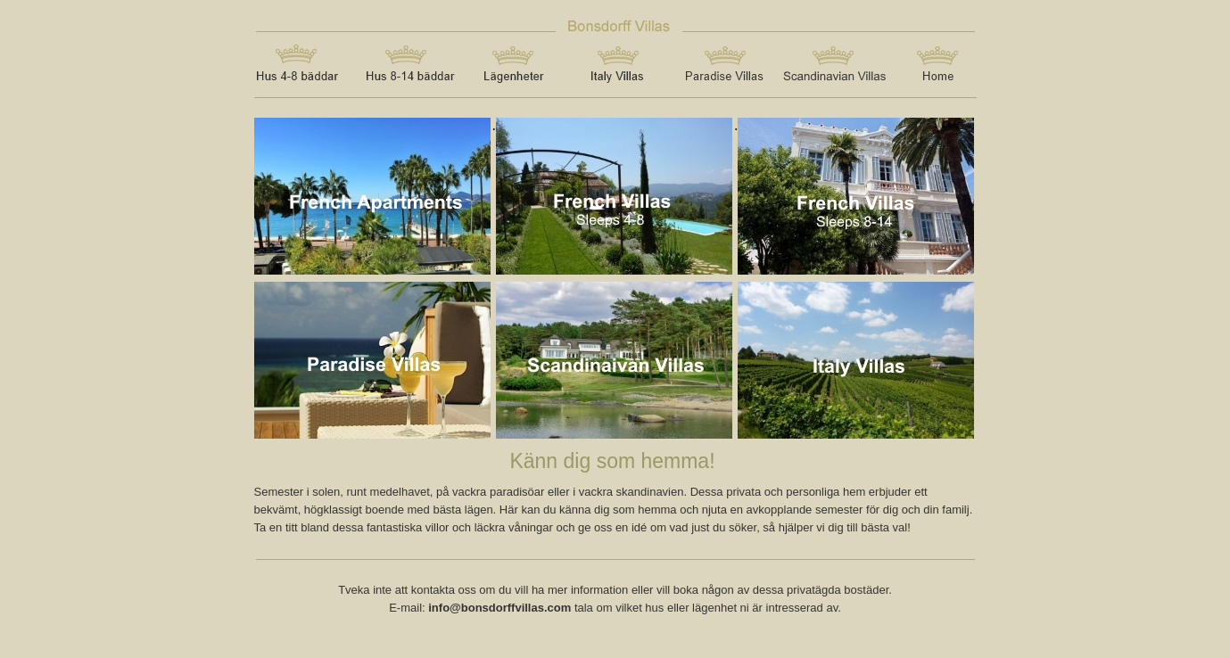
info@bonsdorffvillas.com (498, 607)
